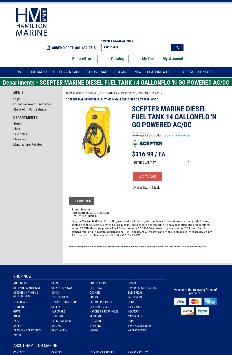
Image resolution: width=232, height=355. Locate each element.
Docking (95, 292)
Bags (54, 283)
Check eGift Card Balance (29, 109)
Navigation (135, 316)
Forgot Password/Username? (32, 104)
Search (18, 123)
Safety (18, 325)
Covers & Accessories (142, 288)
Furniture (20, 307)
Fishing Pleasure (101, 302)
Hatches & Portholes (104, 311)
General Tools (99, 307)
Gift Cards (135, 307)
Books (132, 283)
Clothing (96, 288)
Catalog (113, 58)
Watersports (137, 330)
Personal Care (61, 321)
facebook (186, 280)
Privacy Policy (138, 352)
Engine (94, 297)
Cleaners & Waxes (63, 288)
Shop (16, 129)
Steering (95, 325)
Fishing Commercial (64, 302)
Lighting (57, 316)
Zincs (17, 335)
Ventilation (59, 330)
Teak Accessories (139, 325)
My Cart (144, 58)
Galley (56, 307)
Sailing (56, 325)
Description (81, 201)
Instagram (195, 280)
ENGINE (92, 93)
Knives (17, 316)
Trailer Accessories (27, 330)
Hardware (58, 311)
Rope (131, 321)
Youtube (205, 280)
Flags (132, 302)
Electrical (135, 292)
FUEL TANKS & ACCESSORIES (117, 93)
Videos (94, 330)
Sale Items (20, 134)
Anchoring (20, 283)
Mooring (95, 316)
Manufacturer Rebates (27, 144)
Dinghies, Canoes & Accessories (25, 294)
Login (16, 99)
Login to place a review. (177, 135)
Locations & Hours (102, 352)
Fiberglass (20, 302)
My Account (173, 58)
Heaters (133, 311)
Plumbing (96, 321)
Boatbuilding (98, 283)
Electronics (59, 297)
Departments (75, 93)
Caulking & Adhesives (27, 288)
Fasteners (135, 297)
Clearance (19, 139)
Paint (17, 321)
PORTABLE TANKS (149, 93)
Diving (55, 292)
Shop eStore (78, 58)
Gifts (16, 311)
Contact (19, 352)
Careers (56, 352)
